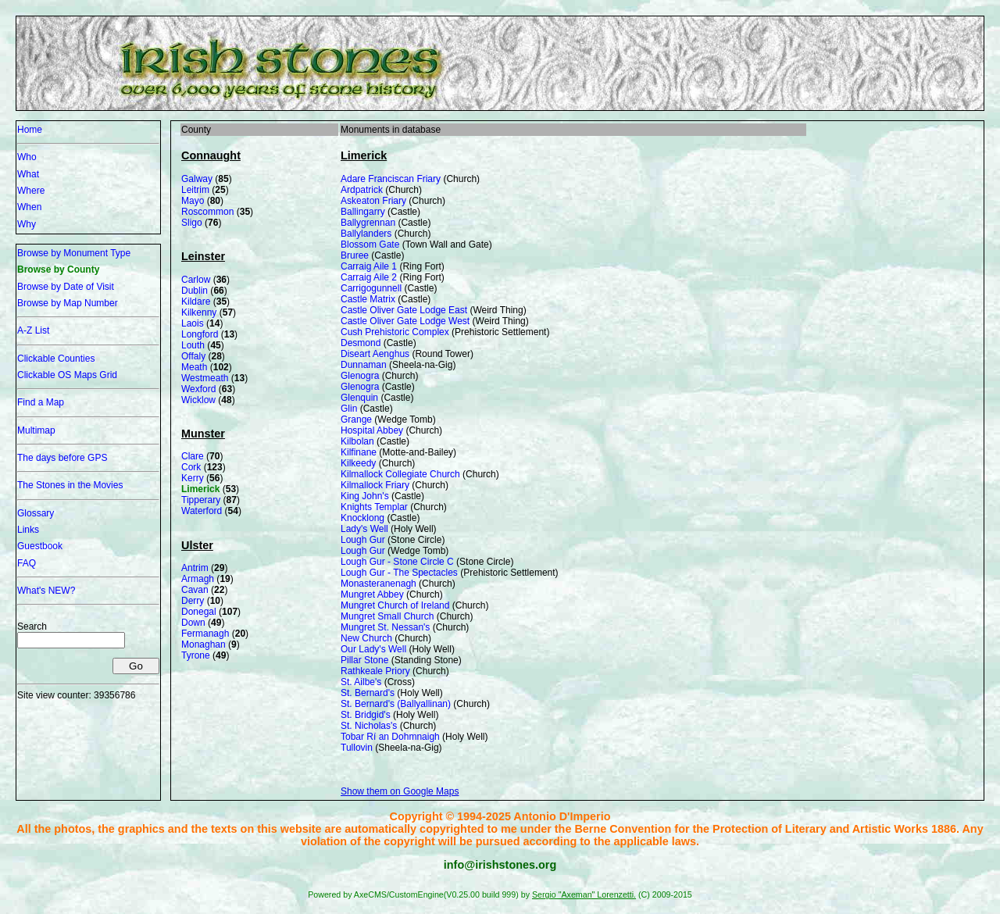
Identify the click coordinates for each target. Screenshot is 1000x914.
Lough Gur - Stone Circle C (397, 561)
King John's (365, 496)
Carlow (195, 279)
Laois (192, 323)
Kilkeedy (358, 463)
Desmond (360, 342)
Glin (349, 408)
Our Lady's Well (373, 649)
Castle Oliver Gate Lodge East (404, 310)
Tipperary (200, 499)
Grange (356, 419)
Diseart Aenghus (375, 353)
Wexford (198, 389)
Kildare (195, 301)
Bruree (355, 255)
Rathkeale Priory (375, 671)
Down (193, 622)
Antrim (195, 567)
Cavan (195, 589)
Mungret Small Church (387, 616)
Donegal (198, 611)
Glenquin (359, 397)
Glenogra (360, 375)
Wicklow (198, 400)
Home (29, 129)
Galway (196, 178)
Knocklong (362, 517)
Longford (199, 334)
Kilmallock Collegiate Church (400, 474)
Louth (193, 345)
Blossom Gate (370, 244)
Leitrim (195, 189)
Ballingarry (363, 211)
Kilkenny (198, 312)
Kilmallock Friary (375, 485)
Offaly (193, 356)
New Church (366, 638)
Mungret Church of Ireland (395, 605)
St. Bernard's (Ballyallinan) (396, 703)
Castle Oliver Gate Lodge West (405, 321)
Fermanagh (205, 633)
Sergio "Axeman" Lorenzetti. (584, 894)
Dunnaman (364, 364)
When (29, 207)
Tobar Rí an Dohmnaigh (390, 736)
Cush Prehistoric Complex (395, 332)
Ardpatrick (362, 189)
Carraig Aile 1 (369, 266)
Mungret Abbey (372, 594)
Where (31, 190)
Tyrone (195, 655)
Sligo (191, 222)
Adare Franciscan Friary (391, 178)
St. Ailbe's (361, 682)
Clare (192, 456)
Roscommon (207, 211)
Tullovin (357, 747)
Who (27, 157)
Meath (194, 367)
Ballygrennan (368, 222)
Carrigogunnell (371, 288)
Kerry (192, 478)
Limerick (200, 489)
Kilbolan (357, 441)
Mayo (192, 200)
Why (26, 224)
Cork (191, 467)
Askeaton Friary (373, 200)
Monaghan (203, 644)
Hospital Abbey (372, 430)
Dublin (194, 290)
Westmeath (204, 378)
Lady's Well (364, 528)
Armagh (197, 578)
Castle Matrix (368, 299)
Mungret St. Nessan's (385, 627)
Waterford (201, 510)
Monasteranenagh (378, 583)
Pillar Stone (364, 660)
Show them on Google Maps (400, 791)
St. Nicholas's (369, 725)
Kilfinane (359, 452)
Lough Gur (363, 539)
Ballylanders (366, 233)
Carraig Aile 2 (369, 277)
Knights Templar (374, 507)
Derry (192, 600)
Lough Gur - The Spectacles (399, 572)
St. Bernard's (368, 692)
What (28, 174)
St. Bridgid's (366, 714)
